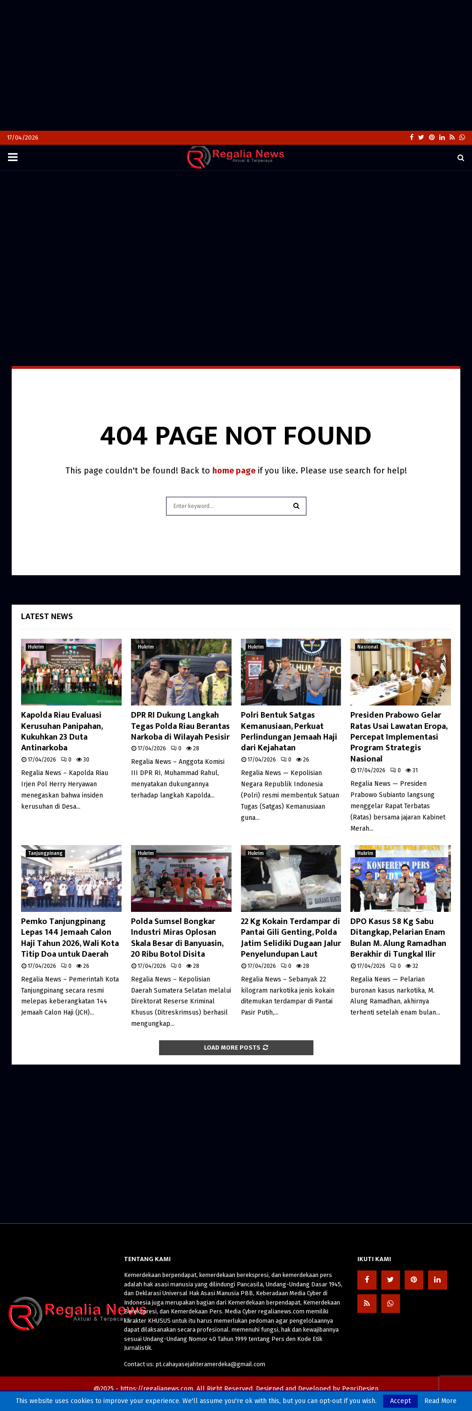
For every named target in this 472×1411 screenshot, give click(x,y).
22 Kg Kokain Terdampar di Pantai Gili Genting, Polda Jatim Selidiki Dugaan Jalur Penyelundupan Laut (291, 938)
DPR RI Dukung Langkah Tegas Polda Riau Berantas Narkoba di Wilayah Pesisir (180, 726)
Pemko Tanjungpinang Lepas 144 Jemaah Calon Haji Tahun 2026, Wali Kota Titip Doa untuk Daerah (70, 938)
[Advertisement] (236, 65)
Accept (400, 1401)
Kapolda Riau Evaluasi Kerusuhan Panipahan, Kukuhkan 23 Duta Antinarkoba (61, 731)
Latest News (47, 617)
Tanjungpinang (45, 853)
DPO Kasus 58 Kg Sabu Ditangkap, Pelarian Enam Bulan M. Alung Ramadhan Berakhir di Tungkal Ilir (398, 938)
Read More (440, 1401)
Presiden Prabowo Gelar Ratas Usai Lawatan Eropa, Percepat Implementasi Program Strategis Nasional (398, 737)
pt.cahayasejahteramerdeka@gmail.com (210, 1364)
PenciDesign (360, 1389)
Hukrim (36, 647)
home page (233, 471)
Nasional (367, 647)
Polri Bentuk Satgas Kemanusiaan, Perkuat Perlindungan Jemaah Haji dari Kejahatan (289, 731)
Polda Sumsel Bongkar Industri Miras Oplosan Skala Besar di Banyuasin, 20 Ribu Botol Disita (177, 938)
